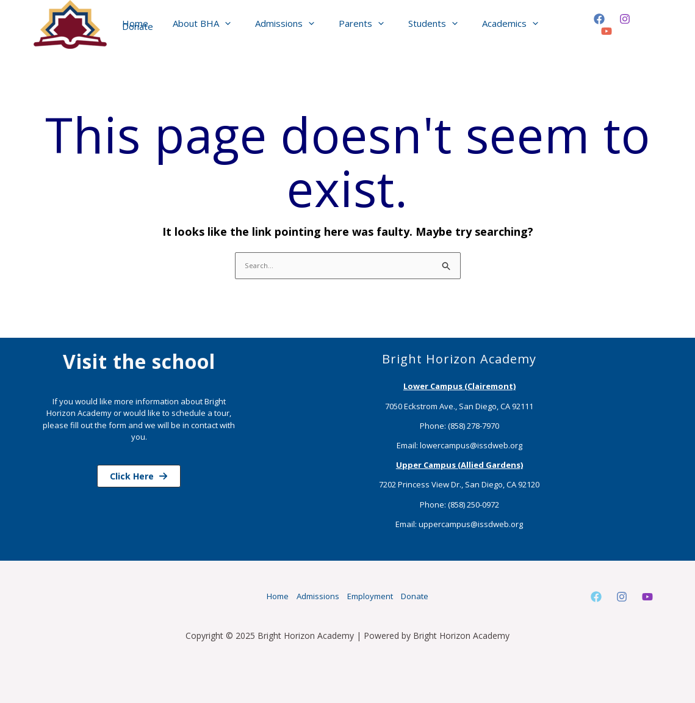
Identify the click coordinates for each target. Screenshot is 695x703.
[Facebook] (596, 25)
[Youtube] (647, 597)
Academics (492, 24)
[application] (231, 24)
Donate (553, 24)
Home (147, 24)
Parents (355, 24)
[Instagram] (621, 25)
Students (420, 24)
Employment (377, 596)
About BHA (208, 24)
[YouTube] (647, 25)
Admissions (284, 24)
